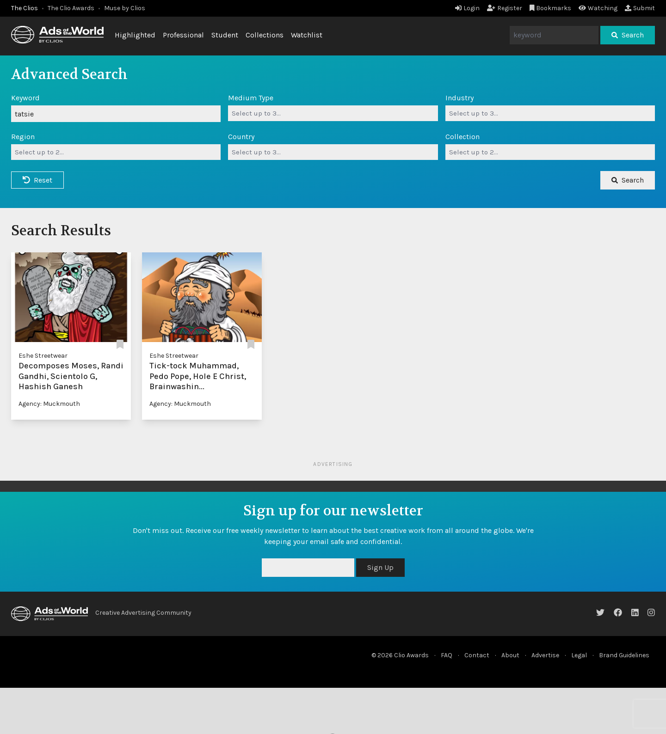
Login (467, 8)
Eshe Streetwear (43, 356)
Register (504, 8)
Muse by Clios (124, 8)
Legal (579, 655)
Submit (640, 8)
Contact (476, 655)
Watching (598, 8)
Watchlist (306, 35)
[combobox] (333, 113)
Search (627, 35)
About (510, 655)
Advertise (545, 655)
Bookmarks (551, 8)
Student (224, 35)
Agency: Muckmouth (49, 404)
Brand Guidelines (624, 655)
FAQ (446, 655)
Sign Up (380, 567)
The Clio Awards (71, 8)
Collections (265, 35)
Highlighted (135, 35)
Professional (183, 35)
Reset (37, 180)
